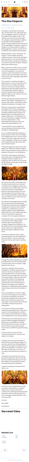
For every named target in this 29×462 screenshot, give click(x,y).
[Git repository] (27, 2)
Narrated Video (11, 411)
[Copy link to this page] (22, 2)
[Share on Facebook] (5, 28)
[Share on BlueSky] (9, 28)
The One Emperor (12, 21)
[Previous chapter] (5, 450)
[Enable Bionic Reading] (7, 2)
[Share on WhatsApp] (11, 28)
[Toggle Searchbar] (9, 2)
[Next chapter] (24, 450)
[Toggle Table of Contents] (1, 2)
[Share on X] (7, 28)
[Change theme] (4, 2)
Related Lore (7, 432)
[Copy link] (13, 28)
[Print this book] (25, 2)
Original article (6, 25)
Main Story (4, 4)
